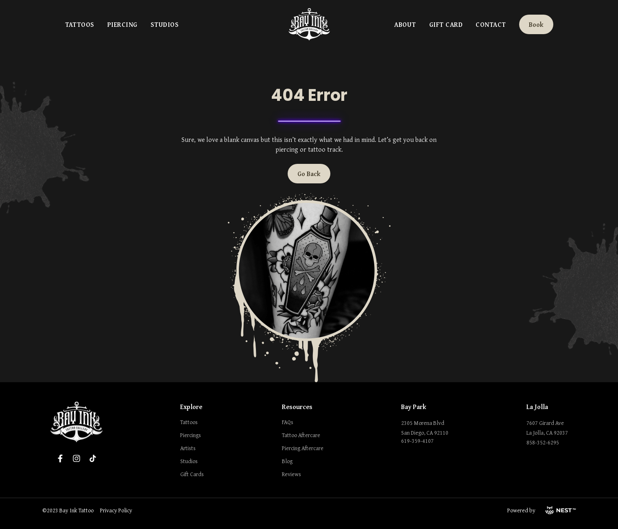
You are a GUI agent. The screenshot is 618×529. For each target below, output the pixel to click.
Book (536, 24)
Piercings (190, 435)
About (405, 24)
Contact (491, 24)
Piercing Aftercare (302, 448)
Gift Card (446, 24)
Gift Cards (192, 474)
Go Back (309, 174)
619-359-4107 (417, 441)
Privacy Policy (116, 510)
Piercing (122, 24)
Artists (188, 448)
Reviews (291, 474)
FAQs (287, 422)
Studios (165, 24)
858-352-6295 (542, 442)
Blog (287, 461)
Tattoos (79, 24)
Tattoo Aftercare (301, 435)
